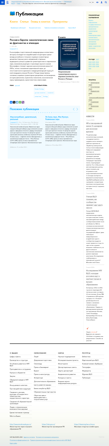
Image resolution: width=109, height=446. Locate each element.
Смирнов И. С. (14, 49)
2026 (90, 62)
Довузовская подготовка (42, 360)
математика (92, 42)
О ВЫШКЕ (14, 353)
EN (93, 2)
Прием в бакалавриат (41, 367)
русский (17, 85)
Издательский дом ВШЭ (90, 360)
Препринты (60, 21)
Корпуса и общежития (17, 373)
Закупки (12, 376)
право (91, 46)
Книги (14, 21)
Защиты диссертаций (65, 371)
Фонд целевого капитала (18, 385)
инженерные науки (95, 35)
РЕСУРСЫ (86, 353)
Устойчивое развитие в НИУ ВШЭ (19, 365)
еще (90, 68)
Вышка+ (36, 371)
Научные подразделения (66, 357)
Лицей (36, 357)
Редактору (101, 436)
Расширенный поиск (35, 28)
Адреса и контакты (29, 437)
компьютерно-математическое (94, 38)
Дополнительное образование (44, 381)
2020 (90, 66)
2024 (97, 62)
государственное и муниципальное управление (95, 27)
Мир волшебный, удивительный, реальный (23, 118)
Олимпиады (38, 364)
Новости (90, 116)
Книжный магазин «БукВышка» (92, 364)
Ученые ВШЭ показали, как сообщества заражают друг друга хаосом (94, 202)
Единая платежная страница (19, 413)
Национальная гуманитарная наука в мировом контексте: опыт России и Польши (68, 75)
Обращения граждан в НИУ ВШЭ (19, 381)
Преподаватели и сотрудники (20, 369)
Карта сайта (13, 443)
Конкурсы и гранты (64, 378)
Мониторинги (63, 364)
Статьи (24, 21)
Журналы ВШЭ (87, 374)
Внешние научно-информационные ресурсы (67, 382)
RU (90, 2)
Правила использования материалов (54, 28)
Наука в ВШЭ (72, 28)
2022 (93, 64)
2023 (90, 64)
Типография (86, 367)
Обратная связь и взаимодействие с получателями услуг (41, 397)
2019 (93, 66)
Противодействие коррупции (20, 389)
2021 (97, 64)
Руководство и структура (19, 360)
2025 (93, 62)
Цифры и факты (15, 357)
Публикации (29, 13)
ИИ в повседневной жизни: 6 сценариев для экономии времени (94, 127)
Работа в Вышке (15, 416)
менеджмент (93, 44)
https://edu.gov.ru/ (48, 424)
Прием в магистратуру (42, 374)
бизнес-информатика (93, 21)
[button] (36, 113)
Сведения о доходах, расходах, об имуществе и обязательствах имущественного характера (19, 395)
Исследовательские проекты (68, 360)
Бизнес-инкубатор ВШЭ (42, 388)
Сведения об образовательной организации (21, 403)
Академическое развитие (67, 374)
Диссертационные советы (67, 367)
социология (97, 46)
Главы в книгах (40, 21)
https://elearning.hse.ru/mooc (84, 424)
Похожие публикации (24, 109)
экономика (92, 48)
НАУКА (61, 353)
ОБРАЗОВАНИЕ (40, 353)
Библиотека (86, 357)
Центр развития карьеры (42, 385)
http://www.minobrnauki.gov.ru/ (20, 424)
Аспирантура (38, 378)
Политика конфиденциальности (19, 440)
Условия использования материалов (47, 437)
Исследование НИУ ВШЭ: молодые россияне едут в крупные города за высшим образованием (94, 277)
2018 (97, 66)
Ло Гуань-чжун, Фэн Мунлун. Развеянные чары (57, 118)
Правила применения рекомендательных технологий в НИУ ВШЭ (50, 440)
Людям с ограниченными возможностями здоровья (19, 408)
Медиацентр (86, 371)
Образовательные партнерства (45, 392)
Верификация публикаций (18, 28)
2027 (97, 59)
